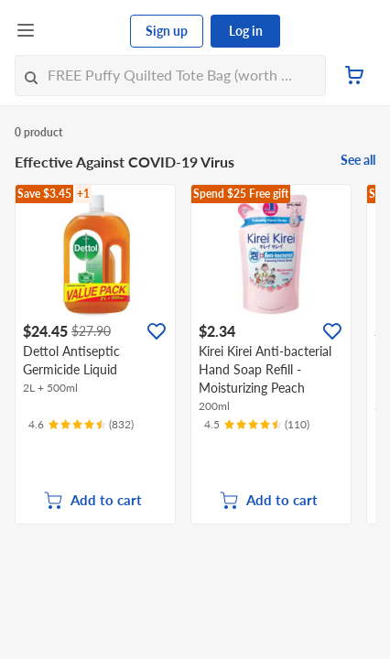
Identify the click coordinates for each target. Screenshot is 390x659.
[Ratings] (81, 424)
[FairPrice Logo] (83, 31)
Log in (246, 30)
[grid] (195, 354)
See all (358, 159)
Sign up (167, 30)
